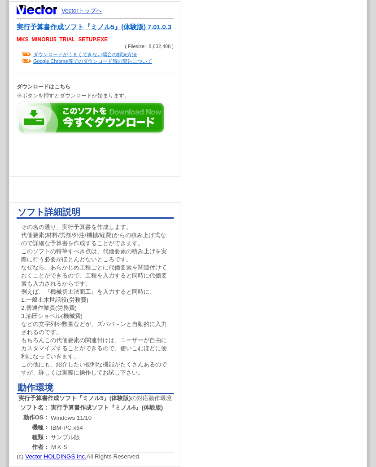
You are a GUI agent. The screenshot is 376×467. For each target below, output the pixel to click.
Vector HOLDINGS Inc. (55, 456)
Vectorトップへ (81, 10)
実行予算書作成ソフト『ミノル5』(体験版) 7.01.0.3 (94, 27)
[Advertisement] (281, 170)
